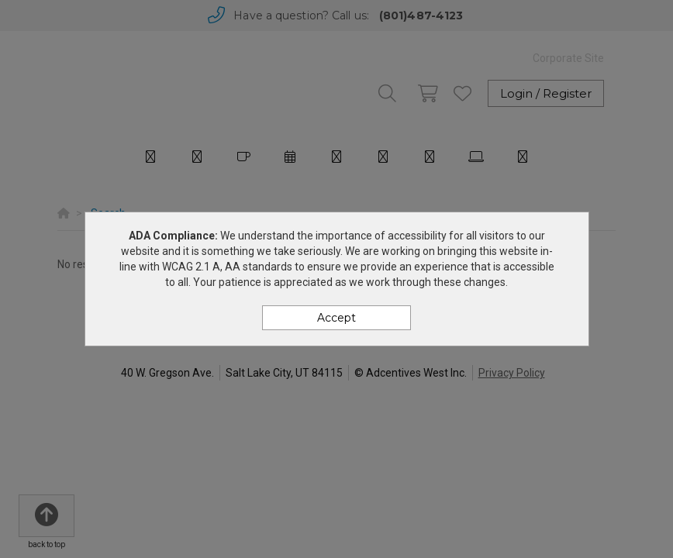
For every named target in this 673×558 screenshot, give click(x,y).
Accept (336, 318)
